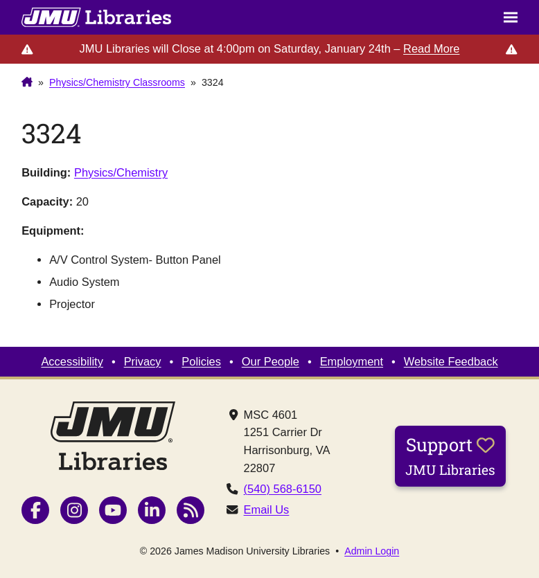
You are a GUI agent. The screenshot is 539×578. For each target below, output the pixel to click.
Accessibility (72, 361)
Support (450, 455)
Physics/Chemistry (121, 172)
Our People (270, 361)
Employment (351, 361)
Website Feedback (451, 361)
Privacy (142, 361)
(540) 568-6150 (282, 488)
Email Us (267, 509)
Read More (431, 48)
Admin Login (371, 551)
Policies (201, 361)
